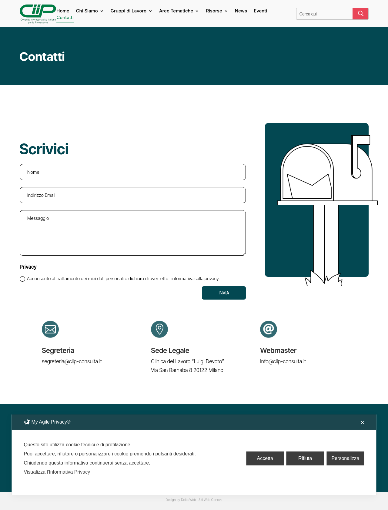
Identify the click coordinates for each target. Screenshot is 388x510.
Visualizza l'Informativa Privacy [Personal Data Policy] (57, 472)
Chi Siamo (87, 11)
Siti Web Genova (210, 500)
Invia (224, 292)
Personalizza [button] (346, 458)
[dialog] (194, 454)
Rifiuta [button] (305, 458)
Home (62, 11)
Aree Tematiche (176, 11)
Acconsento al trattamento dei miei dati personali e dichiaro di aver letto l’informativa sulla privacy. (120, 279)
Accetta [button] (265, 458)
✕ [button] (362, 422)
